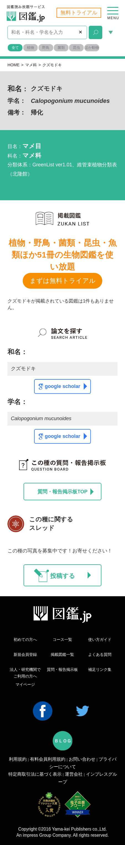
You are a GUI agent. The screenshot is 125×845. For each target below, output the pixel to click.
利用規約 (18, 759)
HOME (13, 65)
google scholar (66, 386)
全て (15, 47)
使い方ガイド (99, 639)
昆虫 (76, 47)
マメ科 (31, 65)
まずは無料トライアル (63, 280)
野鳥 (45, 47)
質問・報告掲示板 (62, 669)
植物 (30, 47)
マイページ (25, 684)
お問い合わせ (82, 759)
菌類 (61, 47)
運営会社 (74, 774)
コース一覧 (62, 639)
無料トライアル (78, 13)
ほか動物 (92, 47)
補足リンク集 (99, 669)
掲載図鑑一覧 (62, 654)
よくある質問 (99, 654)
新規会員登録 (25, 654)
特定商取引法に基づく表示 (35, 774)
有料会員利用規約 (47, 759)
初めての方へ (25, 639)
